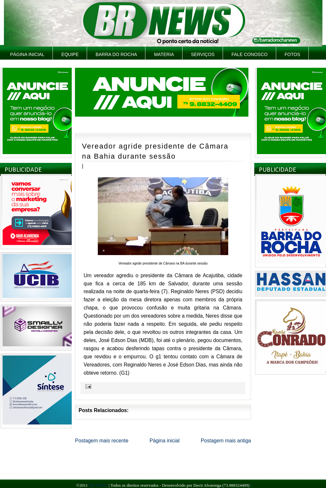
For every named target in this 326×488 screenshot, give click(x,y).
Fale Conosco (249, 54)
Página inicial (27, 54)
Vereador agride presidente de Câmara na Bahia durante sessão (155, 151)
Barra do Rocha (116, 54)
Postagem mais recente (101, 440)
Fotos (292, 54)
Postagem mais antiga (226, 440)
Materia (164, 54)
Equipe (70, 54)
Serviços (203, 54)
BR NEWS (98, 485)
